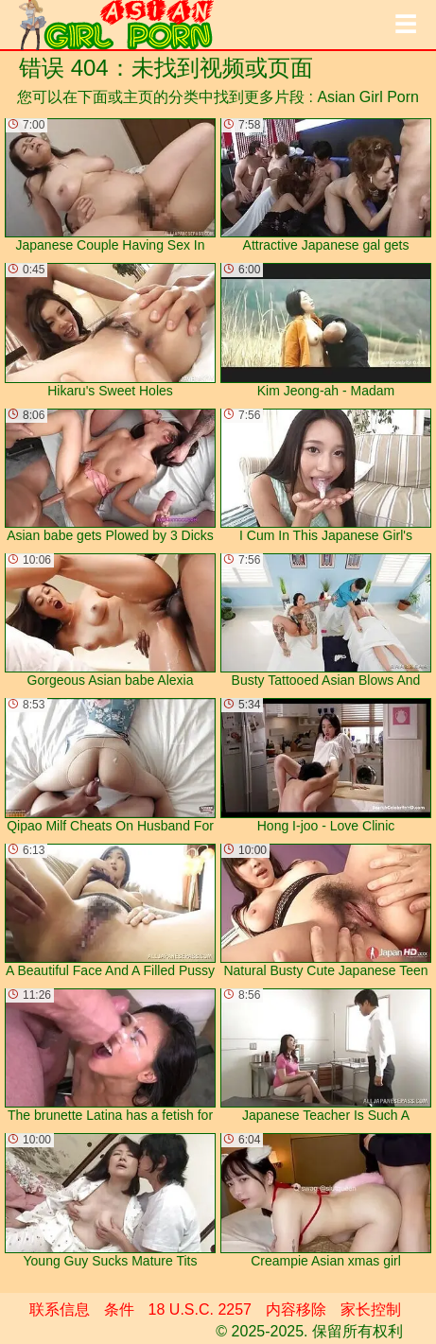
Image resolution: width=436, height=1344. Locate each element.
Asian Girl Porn (368, 97)
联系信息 (59, 1309)
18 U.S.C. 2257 (200, 1309)
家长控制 (370, 1309)
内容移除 (296, 1309)
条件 (119, 1309)
